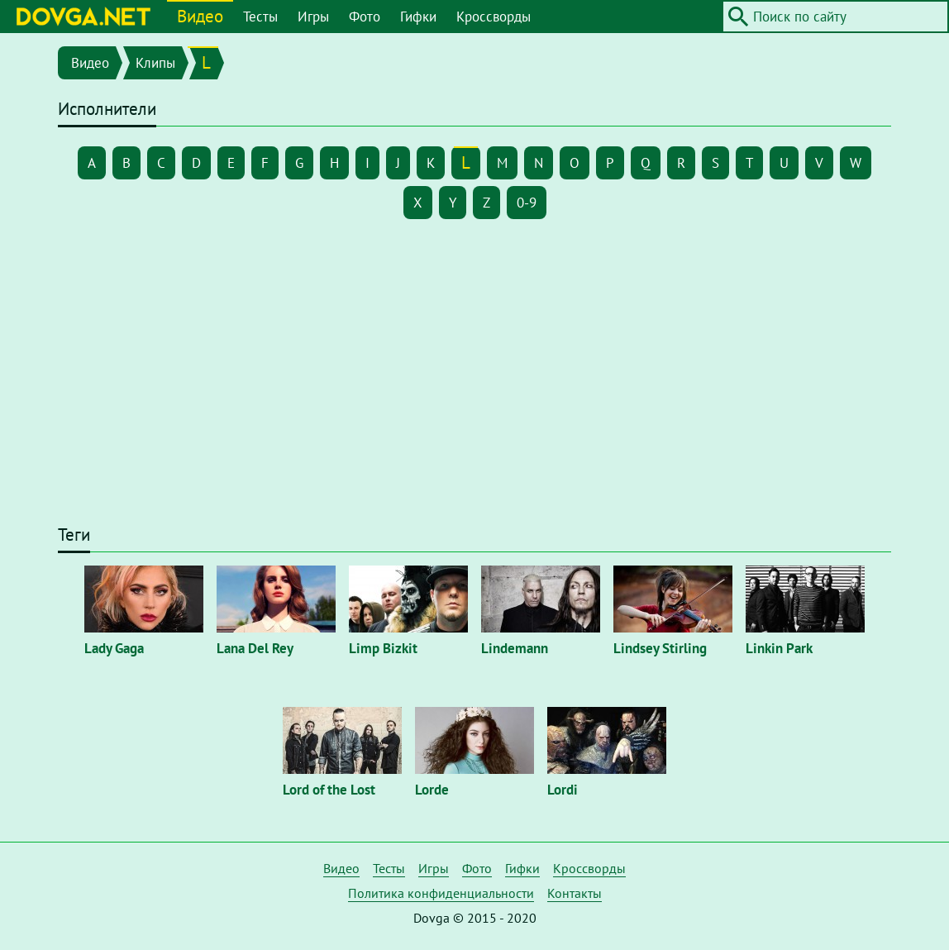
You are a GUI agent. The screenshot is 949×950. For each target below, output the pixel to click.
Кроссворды (493, 16)
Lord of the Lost (329, 790)
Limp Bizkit (383, 648)
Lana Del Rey (255, 648)
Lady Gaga (114, 648)
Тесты (260, 16)
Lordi (562, 790)
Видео (200, 16)
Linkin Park (779, 648)
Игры (313, 16)
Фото (364, 16)
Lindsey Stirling (660, 648)
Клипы (155, 63)
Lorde (432, 790)
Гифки (418, 16)
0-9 (526, 202)
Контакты (574, 893)
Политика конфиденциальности (441, 893)
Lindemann (514, 648)
